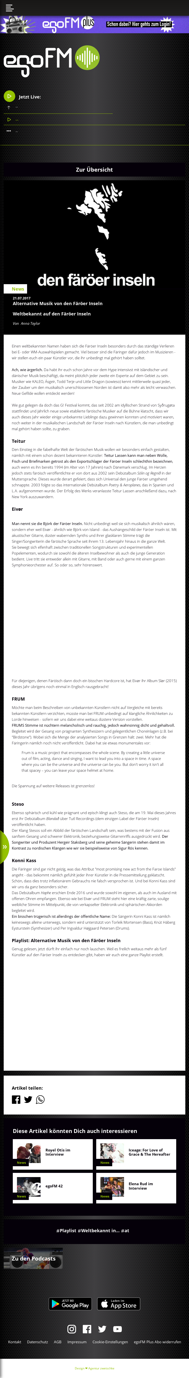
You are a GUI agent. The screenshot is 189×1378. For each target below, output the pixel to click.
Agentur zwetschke (101, 1368)
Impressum (77, 1341)
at (127, 1230)
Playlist (68, 1230)
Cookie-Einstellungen (110, 1341)
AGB (58, 1341)
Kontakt (14, 1341)
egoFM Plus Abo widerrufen (157, 1341)
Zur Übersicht (94, 169)
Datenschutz (37, 1341)
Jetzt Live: (22, 96)
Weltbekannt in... (100, 1230)
